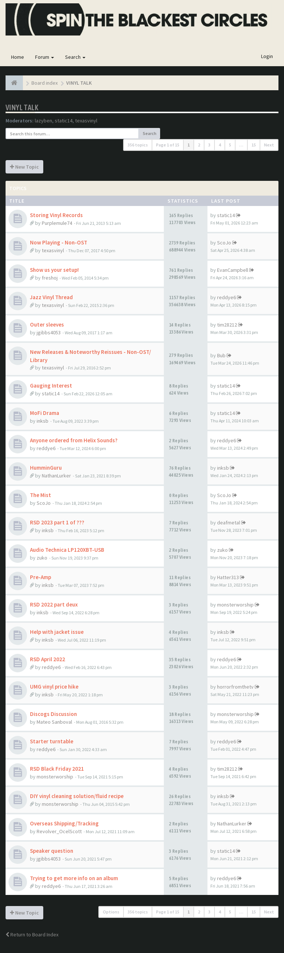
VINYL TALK (22, 107)
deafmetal (228, 522)
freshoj (50, 277)
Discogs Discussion (53, 713)
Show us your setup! (54, 269)
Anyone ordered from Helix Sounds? (74, 440)
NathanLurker (56, 475)
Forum (44, 57)
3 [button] (209, 145)
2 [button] (199, 145)
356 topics (138, 145)
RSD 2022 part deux (54, 604)
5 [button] (230, 145)
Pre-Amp (40, 577)
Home (17, 57)
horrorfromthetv (235, 686)
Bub (221, 355)
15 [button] (253, 145)
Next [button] (269, 145)
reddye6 (226, 297)
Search (75, 57)
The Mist (40, 495)
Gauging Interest (51, 385)
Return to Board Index (32, 934)
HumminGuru (46, 467)
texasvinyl (86, 120)
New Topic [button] (24, 166)
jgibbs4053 (49, 332)
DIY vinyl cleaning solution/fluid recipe (77, 796)
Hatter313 (228, 577)
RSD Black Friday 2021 (57, 768)
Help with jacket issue (57, 631)
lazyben (43, 120)
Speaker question (51, 850)
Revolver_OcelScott (59, 831)
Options (111, 912)
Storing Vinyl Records (56, 215)
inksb (42, 421)
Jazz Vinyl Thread (51, 297)
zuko (42, 557)
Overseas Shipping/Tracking (64, 823)
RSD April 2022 (47, 659)
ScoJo (224, 242)
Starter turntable (51, 741)
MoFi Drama (44, 412)
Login (267, 56)
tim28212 (227, 324)
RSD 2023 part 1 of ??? (57, 522)
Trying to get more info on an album (74, 878)
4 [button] (220, 145)
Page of (167, 145)
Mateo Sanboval (54, 722)
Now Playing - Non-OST (58, 242)
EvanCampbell (232, 270)
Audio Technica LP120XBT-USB (67, 549)
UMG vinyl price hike (54, 686)
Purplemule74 (57, 223)
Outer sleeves (47, 324)
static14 (63, 120)
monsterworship (235, 604)
